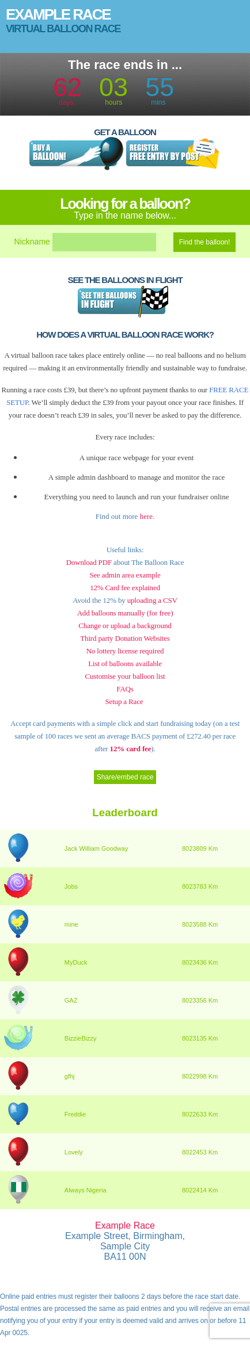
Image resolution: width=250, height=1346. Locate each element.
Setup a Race (124, 701)
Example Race (58, 14)
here (146, 516)
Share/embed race (125, 777)
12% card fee (129, 748)
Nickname (32, 241)
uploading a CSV (152, 600)
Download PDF (89, 562)
